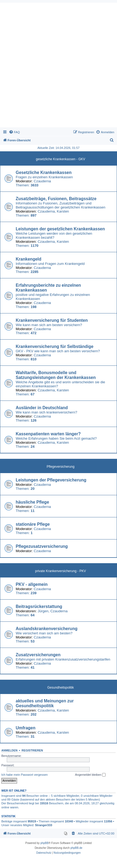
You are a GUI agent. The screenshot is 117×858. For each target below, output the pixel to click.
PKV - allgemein (32, 584)
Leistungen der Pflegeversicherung (51, 480)
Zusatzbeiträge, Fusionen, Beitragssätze (56, 198)
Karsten (63, 211)
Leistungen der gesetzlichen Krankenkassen (60, 229)
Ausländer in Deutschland (42, 407)
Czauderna (42, 181)
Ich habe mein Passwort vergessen (24, 774)
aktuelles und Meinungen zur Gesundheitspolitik (45, 703)
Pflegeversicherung (60, 467)
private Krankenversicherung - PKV (60, 571)
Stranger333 (43, 825)
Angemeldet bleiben (90, 775)
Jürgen (43, 611)
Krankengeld (28, 259)
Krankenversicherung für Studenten (52, 320)
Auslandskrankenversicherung (46, 628)
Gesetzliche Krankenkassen (44, 172)
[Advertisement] (58, 66)
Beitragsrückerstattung (39, 606)
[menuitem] (14, 132)
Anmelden (9, 750)
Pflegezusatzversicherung (42, 546)
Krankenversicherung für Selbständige (54, 346)
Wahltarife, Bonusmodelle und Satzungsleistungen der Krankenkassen (56, 375)
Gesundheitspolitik (60, 687)
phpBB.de (76, 847)
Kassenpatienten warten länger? (48, 434)
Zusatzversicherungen (38, 654)
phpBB (44, 843)
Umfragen (25, 728)
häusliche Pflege (32, 502)
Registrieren (32, 750)
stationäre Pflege (33, 524)
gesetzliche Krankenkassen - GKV (60, 159)
